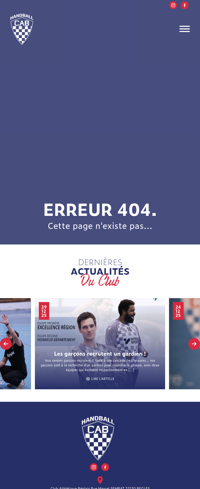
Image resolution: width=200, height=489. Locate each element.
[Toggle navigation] (185, 29)
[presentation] (6, 344)
